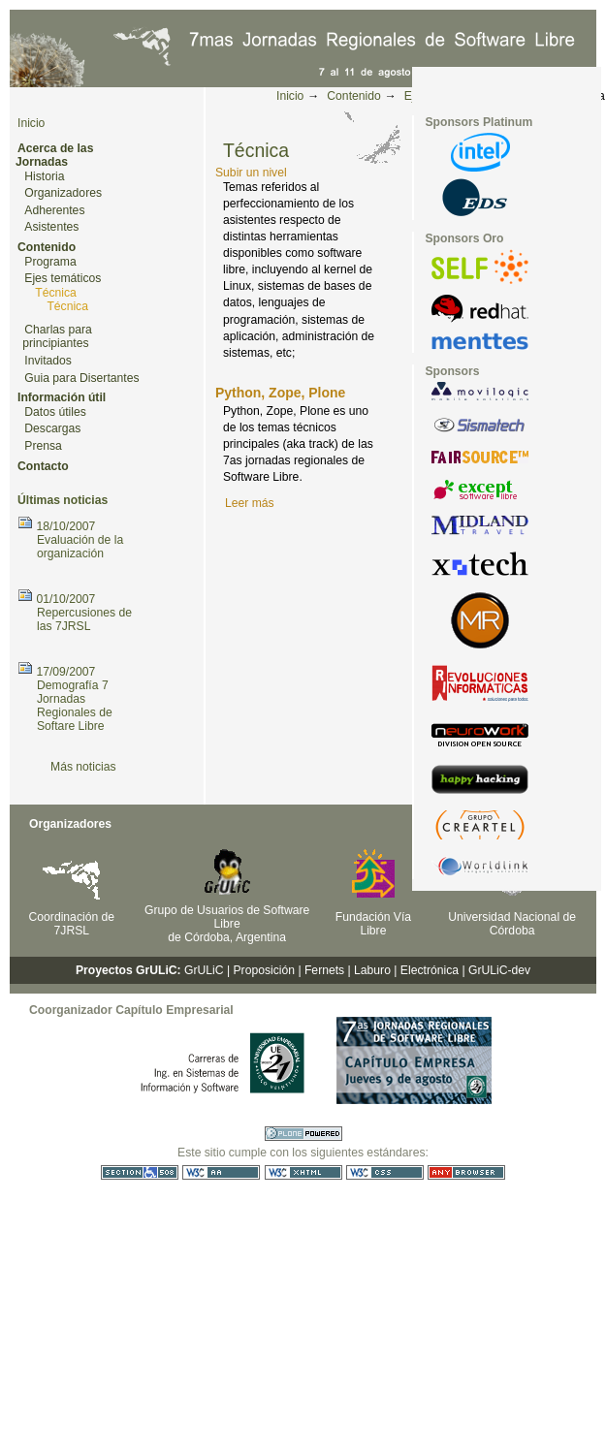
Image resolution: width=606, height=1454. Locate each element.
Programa (50, 262)
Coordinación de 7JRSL (72, 923)
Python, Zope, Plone (280, 392)
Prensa (43, 446)
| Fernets (321, 970)
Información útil (61, 397)
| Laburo (369, 970)
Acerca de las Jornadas (54, 156)
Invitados (48, 360)
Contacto (43, 466)
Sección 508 (139, 1172)
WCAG (221, 1172)
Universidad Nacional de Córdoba (512, 923)
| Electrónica (426, 970)
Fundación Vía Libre (373, 923)
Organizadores (63, 193)
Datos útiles (55, 412)
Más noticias (83, 767)
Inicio (289, 96)
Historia (44, 176)
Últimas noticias (62, 500)
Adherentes (54, 210)
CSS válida (385, 1172)
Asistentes (51, 227)
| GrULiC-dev (496, 970)
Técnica (56, 293)
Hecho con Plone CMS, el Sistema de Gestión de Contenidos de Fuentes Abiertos (303, 1133)
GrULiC (204, 970)
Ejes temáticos (62, 278)
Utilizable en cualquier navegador (466, 1172)
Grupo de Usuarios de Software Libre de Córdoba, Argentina (226, 923)
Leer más (249, 503)
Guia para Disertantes (81, 378)
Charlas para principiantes (57, 337)
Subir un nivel (251, 172)
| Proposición (261, 970)
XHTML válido (303, 1172)
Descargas (52, 428)
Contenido (353, 96)
